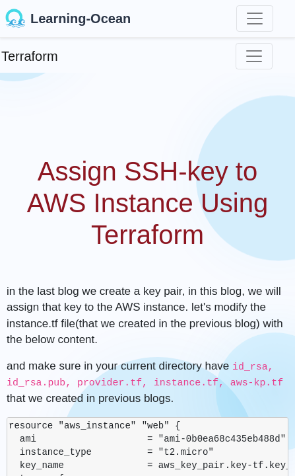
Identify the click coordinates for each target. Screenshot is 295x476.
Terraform (29, 56)
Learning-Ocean (68, 18)
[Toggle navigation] (254, 18)
